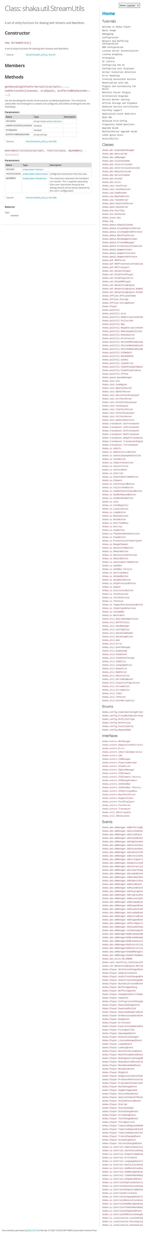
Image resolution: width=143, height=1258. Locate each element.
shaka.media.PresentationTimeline (122, 246)
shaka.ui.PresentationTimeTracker (122, 540)
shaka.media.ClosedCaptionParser (121, 228)
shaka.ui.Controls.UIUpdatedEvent (122, 1179)
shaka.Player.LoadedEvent (117, 1044)
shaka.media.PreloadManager (118, 242)
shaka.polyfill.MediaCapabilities (122, 331)
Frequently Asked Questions (118, 124)
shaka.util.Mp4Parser (114, 672)
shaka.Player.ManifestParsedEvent (122, 1051)
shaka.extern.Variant (50, 121)
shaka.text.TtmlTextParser (117, 409)
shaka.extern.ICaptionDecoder (119, 762)
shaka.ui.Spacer (111, 587)
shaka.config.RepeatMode (116, 729)
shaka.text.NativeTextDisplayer (121, 395)
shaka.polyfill (111, 310)
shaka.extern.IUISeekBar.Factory (121, 787)
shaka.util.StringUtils (116, 689)
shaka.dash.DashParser (115, 207)
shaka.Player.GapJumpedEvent (119, 1033)
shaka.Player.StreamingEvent (119, 1115)
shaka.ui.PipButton (113, 530)
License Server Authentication (120, 50)
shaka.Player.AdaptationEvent (119, 973)
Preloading (108, 58)
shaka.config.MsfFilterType (118, 719)
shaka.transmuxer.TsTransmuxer (120, 444)
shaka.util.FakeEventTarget (118, 658)
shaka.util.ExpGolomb (114, 650)
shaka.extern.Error (113, 748)
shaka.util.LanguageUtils (117, 665)
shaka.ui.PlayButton (114, 537)
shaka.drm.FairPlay (113, 210)
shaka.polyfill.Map (113, 324)
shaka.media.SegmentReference (119, 256)
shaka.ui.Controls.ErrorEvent (119, 1157)
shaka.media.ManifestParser (118, 235)
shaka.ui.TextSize (112, 601)
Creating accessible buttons (119, 79)
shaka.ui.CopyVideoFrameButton (120, 476)
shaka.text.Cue (111, 381)
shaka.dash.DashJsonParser (117, 203)
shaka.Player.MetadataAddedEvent (121, 1065)
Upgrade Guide (110, 128)
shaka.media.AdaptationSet (117, 224)
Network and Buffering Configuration (115, 42)
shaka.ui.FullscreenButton (117, 487)
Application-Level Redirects (119, 113)
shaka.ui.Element (112, 480)
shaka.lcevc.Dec (111, 217)
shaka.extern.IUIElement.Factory (121, 776)
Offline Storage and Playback (119, 103)
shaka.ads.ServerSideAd (116, 175)
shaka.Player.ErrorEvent (116, 1022)
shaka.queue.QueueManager (117, 377)
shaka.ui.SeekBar (112, 565)
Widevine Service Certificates (120, 106)
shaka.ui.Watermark (113, 615)
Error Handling (111, 75)
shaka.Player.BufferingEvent (119, 990)
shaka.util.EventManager (116, 647)
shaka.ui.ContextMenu (114, 469)
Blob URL (107, 117)
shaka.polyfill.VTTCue (115, 373)
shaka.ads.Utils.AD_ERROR (117, 958)
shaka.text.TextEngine (115, 405)
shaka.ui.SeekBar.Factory (117, 569)
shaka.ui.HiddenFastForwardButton (122, 491)
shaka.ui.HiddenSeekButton (117, 498)
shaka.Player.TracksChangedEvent (121, 1136)
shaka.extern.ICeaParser (116, 766)
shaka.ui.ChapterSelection (117, 462)
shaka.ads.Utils (111, 182)
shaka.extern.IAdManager (116, 759)
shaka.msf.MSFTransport (116, 267)
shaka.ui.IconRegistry (115, 505)
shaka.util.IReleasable (116, 816)
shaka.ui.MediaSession (115, 516)
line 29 (52, 54)
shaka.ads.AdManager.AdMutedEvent (122, 884)
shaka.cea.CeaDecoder (114, 192)
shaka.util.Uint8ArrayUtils (118, 700)
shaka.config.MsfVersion (116, 722)
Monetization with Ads (115, 82)
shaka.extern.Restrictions (35, 173)
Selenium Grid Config (114, 121)
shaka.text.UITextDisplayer (118, 413)
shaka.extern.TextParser (116, 805)
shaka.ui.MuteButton (114, 519)
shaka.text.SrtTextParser (117, 398)
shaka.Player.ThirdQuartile (118, 1122)
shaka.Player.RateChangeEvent (119, 1086)
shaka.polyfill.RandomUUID (117, 356)
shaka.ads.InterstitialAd (117, 164)
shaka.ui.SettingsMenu (115, 572)
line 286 (52, 197)
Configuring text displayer (118, 68)
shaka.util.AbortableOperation (120, 618)
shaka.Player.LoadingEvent (117, 1047)
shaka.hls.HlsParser (114, 214)
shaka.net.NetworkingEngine (118, 285)
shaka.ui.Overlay (112, 526)
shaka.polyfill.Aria (114, 313)
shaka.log (107, 221)
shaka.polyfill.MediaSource (118, 334)
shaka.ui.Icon (110, 501)
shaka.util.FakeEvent (114, 654)
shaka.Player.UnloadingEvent (119, 1139)
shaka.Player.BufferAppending (119, 987)
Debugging (107, 34)
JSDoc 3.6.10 (32, 1230)
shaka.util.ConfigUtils (116, 629)
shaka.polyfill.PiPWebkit (117, 352)
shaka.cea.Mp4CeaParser (116, 196)
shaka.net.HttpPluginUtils (117, 278)
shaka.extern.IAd (112, 755)
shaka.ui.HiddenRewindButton (119, 494)
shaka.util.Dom (111, 640)
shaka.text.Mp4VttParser (116, 391)
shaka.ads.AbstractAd (114, 153)
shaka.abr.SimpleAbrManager (118, 150)
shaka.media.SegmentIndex (117, 249)
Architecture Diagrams (115, 96)
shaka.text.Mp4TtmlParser (117, 388)
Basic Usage (109, 30)
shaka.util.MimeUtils (114, 668)
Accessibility (110, 138)
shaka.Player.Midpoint (115, 1072)
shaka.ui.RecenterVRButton (117, 547)
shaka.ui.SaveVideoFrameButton (120, 562)
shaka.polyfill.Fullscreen (117, 320)
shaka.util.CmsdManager (116, 626)
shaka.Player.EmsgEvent (116, 1019)
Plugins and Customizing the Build (119, 87)
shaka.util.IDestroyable (116, 812)
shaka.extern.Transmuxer (116, 808)
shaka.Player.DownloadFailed (119, 1008)
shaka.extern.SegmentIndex (117, 798)
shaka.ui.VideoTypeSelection (119, 608)
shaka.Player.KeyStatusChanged (120, 1037)
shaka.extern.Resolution (35, 178)
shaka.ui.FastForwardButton (118, 484)
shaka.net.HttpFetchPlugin (117, 274)
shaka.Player (109, 306)
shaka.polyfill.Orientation (118, 338)
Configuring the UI (113, 65)
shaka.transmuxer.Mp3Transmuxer (121, 434)
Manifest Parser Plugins (116, 92)
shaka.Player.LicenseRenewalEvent (122, 1040)
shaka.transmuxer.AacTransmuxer (121, 423)
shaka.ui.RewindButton (115, 558)
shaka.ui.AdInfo (111, 448)
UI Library (108, 61)
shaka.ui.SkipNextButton (116, 579)
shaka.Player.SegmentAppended (119, 1090)
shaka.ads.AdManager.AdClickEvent (122, 834)
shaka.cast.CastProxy (114, 185)
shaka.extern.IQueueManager (118, 769)
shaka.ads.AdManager (114, 157)
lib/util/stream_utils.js (37, 54)
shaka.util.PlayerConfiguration (121, 682)
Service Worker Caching (116, 99)
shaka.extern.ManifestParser (119, 794)
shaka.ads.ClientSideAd (116, 160)
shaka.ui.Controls (112, 473)
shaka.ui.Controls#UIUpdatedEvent (122, 1210)
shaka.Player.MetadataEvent (118, 1068)
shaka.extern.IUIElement (116, 773)
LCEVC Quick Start (112, 135)
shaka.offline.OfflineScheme (119, 295)
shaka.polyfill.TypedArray (117, 363)
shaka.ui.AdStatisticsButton (119, 452)
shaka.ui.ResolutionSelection (119, 555)
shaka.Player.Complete (115, 997)
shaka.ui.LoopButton (114, 512)
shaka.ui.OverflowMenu (115, 523)
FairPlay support (112, 110)
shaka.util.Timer (112, 693)
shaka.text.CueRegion (114, 384)
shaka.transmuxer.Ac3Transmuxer (121, 427)
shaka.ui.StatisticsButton (117, 590)
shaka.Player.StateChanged (117, 1108)
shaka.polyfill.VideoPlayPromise (121, 370)
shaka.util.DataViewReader (117, 633)
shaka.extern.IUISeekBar (116, 784)
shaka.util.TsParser (114, 697)
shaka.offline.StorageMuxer (118, 302)
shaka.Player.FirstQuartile (118, 1029)
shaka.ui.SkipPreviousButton (119, 583)
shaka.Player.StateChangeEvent (120, 1111)
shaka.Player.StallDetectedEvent (121, 1100)
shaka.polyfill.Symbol (115, 359)
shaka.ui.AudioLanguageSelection (121, 455)
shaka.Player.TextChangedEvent (120, 1118)
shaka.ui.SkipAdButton (115, 576)
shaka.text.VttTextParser (117, 416)
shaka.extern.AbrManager (116, 741)
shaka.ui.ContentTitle (115, 466)
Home (108, 13)
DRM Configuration (112, 47)
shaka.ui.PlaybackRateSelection (121, 533)
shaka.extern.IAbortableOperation (122, 752)
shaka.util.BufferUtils (116, 622)
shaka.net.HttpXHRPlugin (116, 281)
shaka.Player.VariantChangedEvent (122, 1143)
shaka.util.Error (112, 643)
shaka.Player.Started (114, 1104)
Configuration (110, 37)
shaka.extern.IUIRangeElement (119, 780)
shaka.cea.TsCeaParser (115, 200)
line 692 (52, 141)
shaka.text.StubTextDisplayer (119, 402)
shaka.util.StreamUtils (116, 686)
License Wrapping (112, 54)
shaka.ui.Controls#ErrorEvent (119, 1193)
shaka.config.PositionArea (117, 726)
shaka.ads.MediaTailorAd (116, 171)
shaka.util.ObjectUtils (116, 675)
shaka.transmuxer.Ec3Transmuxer (121, 430)
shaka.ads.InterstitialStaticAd (121, 168)
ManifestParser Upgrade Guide (119, 131)
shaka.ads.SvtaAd (112, 178)
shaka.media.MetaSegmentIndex (119, 239)
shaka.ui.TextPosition (115, 594)
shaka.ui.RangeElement (115, 544)
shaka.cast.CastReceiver (116, 189)
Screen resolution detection (119, 72)
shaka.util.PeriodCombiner (117, 679)
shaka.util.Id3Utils (114, 661)
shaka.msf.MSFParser (114, 260)
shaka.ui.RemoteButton (115, 551)
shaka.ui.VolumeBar (113, 611)
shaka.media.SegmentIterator (119, 253)
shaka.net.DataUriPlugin (116, 271)
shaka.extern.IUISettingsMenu (119, 791)
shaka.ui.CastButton (114, 459)
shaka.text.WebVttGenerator (118, 420)
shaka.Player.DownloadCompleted (121, 1005)
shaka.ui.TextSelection (116, 597)
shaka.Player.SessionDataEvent (120, 1093)
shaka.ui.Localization (115, 508)
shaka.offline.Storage (115, 299)
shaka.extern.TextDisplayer (118, 801)
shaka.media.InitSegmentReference (122, 231)
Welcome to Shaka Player (116, 26)
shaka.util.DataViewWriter (117, 636)
